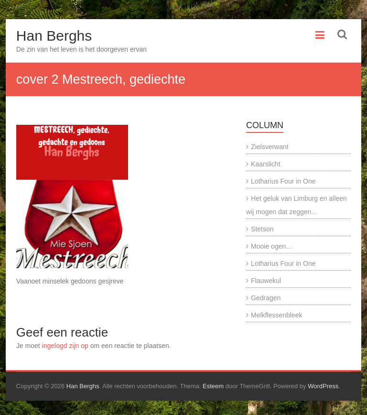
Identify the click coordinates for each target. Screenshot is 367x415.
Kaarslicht (265, 164)
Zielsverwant (270, 147)
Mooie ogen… (271, 246)
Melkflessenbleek (276, 315)
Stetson (262, 229)
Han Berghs (54, 36)
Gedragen (266, 298)
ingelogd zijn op (65, 345)
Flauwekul (266, 280)
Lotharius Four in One (283, 181)
